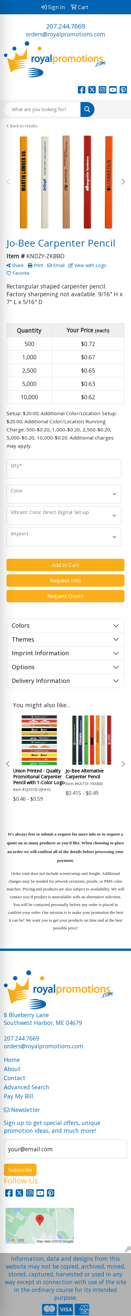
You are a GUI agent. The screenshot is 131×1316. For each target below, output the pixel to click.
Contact (14, 1078)
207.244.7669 (65, 26)
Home (12, 1060)
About (12, 1069)
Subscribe (20, 1169)
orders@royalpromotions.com (65, 34)
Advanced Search (26, 1087)
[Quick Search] (42, 109)
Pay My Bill (18, 1096)
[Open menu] (117, 109)
